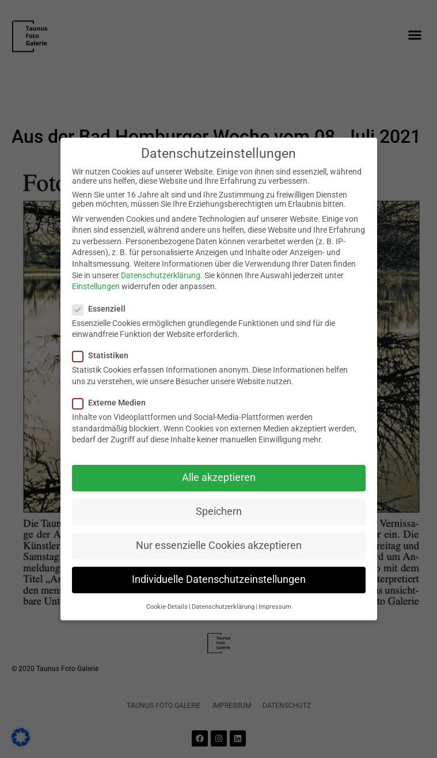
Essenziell (102, 308)
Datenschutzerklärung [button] (223, 607)
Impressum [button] (275, 607)
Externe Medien (112, 402)
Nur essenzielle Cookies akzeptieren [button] (219, 545)
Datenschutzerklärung (160, 275)
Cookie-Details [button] (167, 607)
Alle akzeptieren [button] (219, 477)
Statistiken (104, 355)
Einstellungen (96, 286)
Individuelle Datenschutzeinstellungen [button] (219, 579)
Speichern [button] (219, 511)
